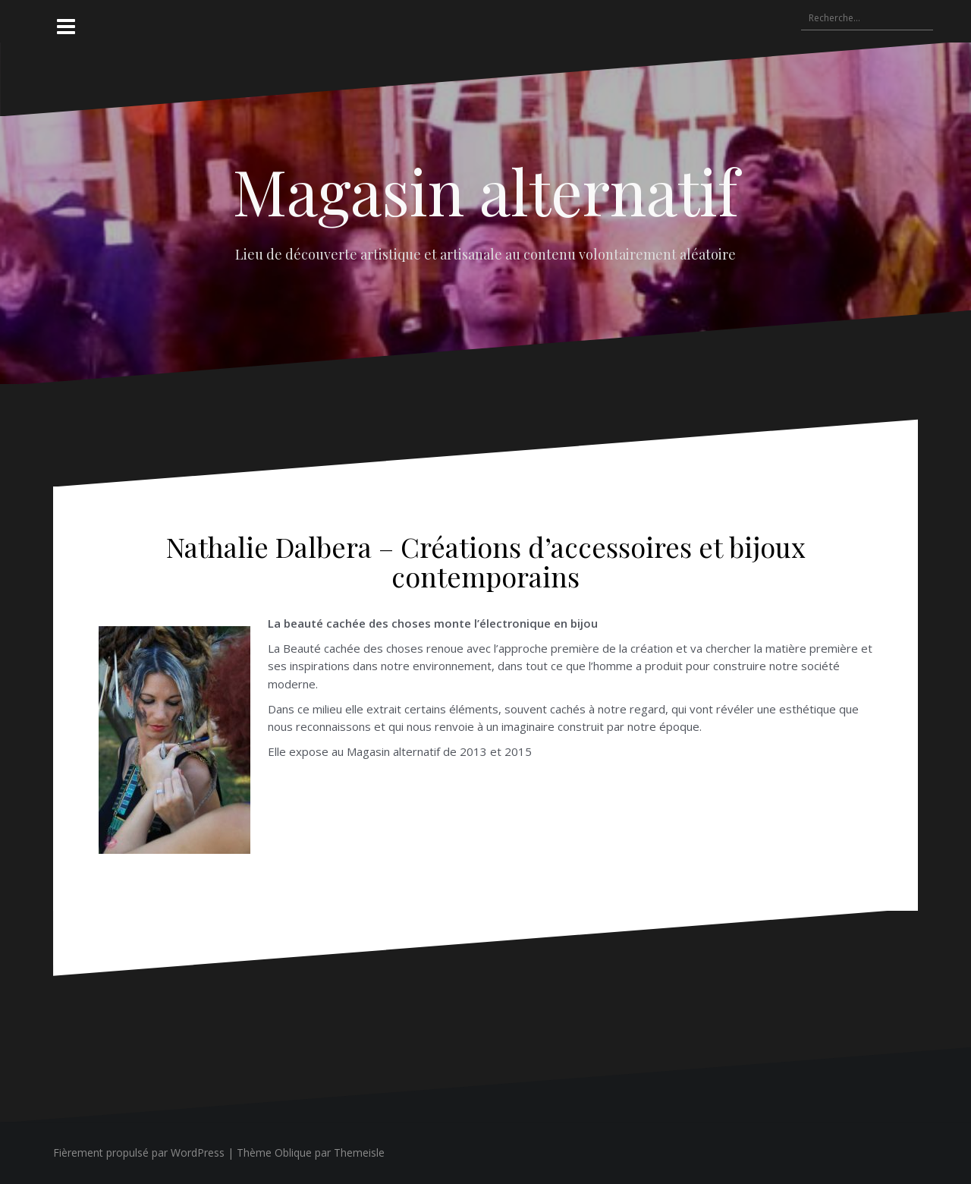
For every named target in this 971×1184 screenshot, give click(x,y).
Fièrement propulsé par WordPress (139, 1152)
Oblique (293, 1152)
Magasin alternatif (485, 190)
